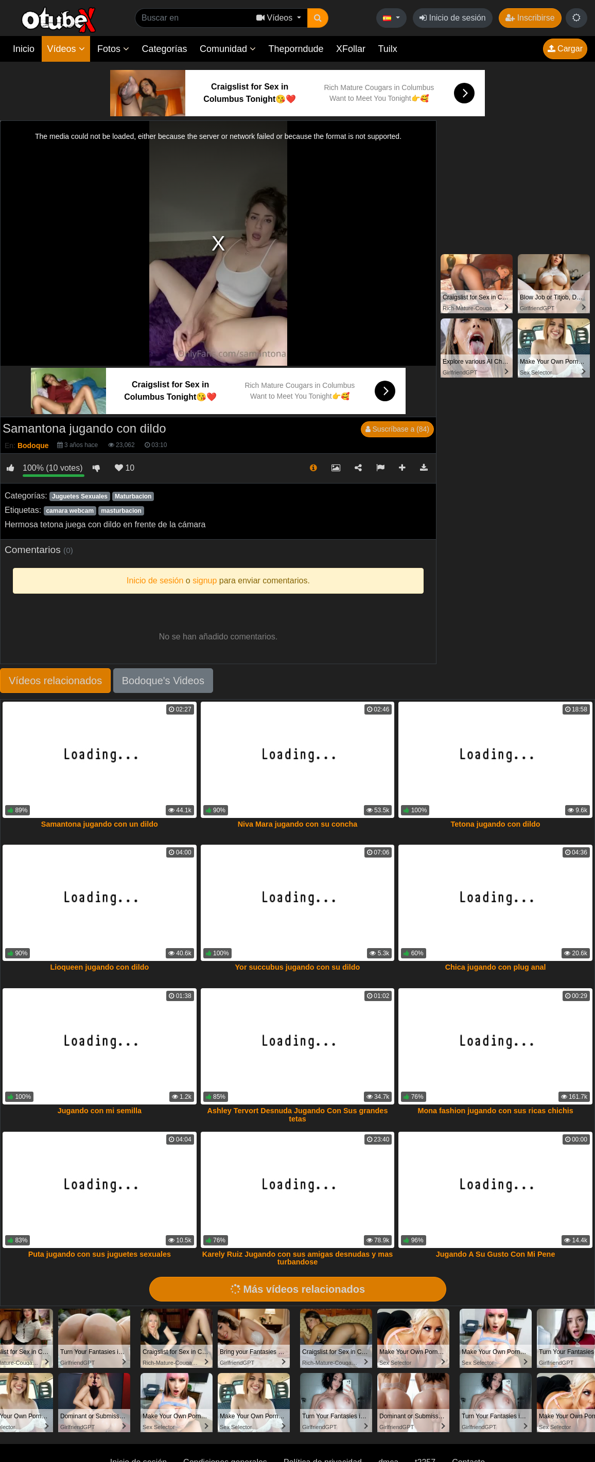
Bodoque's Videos (163, 680)
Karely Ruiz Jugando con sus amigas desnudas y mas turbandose (297, 1258)
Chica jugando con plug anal (495, 967)
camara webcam (70, 510)
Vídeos (65, 49)
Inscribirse (529, 17)
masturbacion (121, 510)
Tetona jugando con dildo (495, 824)
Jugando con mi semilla (100, 1111)
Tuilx (387, 49)
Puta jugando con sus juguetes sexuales (99, 1254)
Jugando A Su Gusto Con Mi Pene (495, 1254)
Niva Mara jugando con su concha (298, 824)
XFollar (350, 49)
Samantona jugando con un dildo (99, 824)
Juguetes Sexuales (80, 496)
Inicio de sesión (452, 17)
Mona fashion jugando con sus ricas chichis (495, 1111)
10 (124, 467)
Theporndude (296, 49)
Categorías (164, 49)
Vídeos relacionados (55, 680)
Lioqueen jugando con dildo (99, 967)
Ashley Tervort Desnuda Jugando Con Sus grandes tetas (297, 1115)
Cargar (565, 48)
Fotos (113, 49)
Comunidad (228, 49)
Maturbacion (133, 496)
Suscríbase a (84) (397, 429)
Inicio (23, 49)
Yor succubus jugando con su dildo (297, 967)
